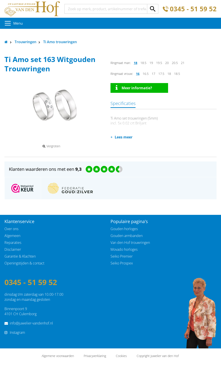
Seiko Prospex (121, 263)
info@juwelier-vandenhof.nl (31, 323)
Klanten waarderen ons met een (45, 169)
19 (151, 63)
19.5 (159, 63)
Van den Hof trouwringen (130, 242)
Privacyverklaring (95, 356)
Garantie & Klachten (20, 256)
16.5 (146, 74)
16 (138, 74)
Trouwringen (25, 41)
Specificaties (123, 103)
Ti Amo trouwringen (60, 41)
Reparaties (12, 242)
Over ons (11, 228)
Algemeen (12, 235)
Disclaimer (12, 249)
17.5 (161, 74)
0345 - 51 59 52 (193, 9)
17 (153, 74)
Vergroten (51, 146)
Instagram (17, 332)
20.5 (175, 63)
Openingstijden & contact (24, 263)
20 (167, 63)
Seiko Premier (121, 256)
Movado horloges (124, 249)
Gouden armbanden (126, 235)
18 (135, 63)
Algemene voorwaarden (58, 356)
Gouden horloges (124, 228)
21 (182, 63)
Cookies (121, 356)
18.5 (143, 63)
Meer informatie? (134, 88)
